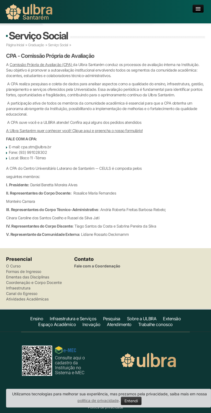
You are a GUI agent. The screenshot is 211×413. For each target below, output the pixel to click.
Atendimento (119, 324)
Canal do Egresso (21, 293)
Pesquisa (111, 318)
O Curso (13, 266)
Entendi (131, 400)
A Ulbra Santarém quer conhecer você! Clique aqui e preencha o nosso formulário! (74, 130)
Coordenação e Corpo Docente (34, 282)
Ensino (36, 318)
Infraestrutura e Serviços (73, 318)
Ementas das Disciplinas (27, 277)
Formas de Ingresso (23, 271)
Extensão (172, 318)
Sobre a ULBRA (142, 318)
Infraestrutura (18, 288)
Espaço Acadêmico (57, 324)
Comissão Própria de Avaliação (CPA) (41, 64)
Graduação (36, 45)
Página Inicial (15, 45)
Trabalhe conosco (155, 324)
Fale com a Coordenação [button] (97, 266)
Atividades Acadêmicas (27, 299)
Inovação (91, 324)
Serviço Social (38, 35)
